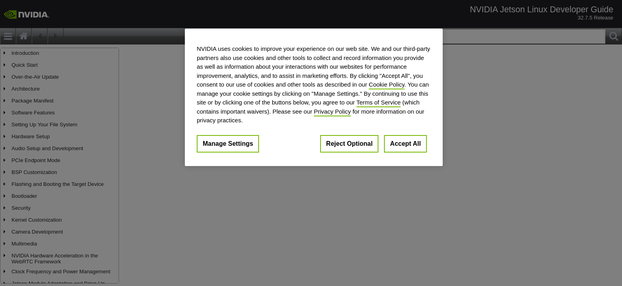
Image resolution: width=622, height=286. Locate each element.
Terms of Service (378, 102)
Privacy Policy (332, 111)
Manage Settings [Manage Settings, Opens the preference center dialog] (228, 143)
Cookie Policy (387, 84)
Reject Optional (349, 143)
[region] (314, 97)
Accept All (405, 143)
